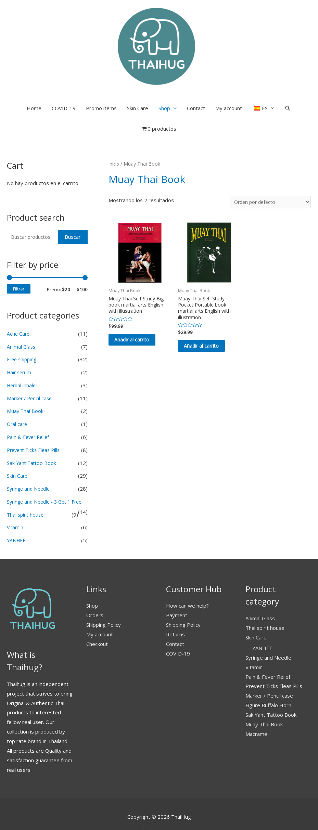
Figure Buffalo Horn (268, 685)
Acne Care (18, 303)
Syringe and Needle (30, 458)
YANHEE (17, 520)
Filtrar (18, 258)
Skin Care (137, 77)
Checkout (97, 623)
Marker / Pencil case (30, 367)
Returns (175, 613)
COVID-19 (64, 77)
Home (34, 77)
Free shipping (23, 328)
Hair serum (20, 341)
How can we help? (187, 585)
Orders (94, 595)
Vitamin (15, 507)
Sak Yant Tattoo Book (32, 432)
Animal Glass (21, 316)
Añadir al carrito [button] (132, 315)
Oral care (17, 393)
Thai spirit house (26, 494)
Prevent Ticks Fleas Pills (35, 419)
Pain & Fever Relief (29, 406)
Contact (196, 77)
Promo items (101, 77)
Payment (176, 595)
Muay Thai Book (25, 380)
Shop (164, 77)
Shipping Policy (103, 604)
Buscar (73, 206)
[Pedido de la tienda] (268, 171)
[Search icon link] (287, 77)
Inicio (114, 132)
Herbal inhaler (23, 354)
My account (228, 77)
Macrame (256, 713)
